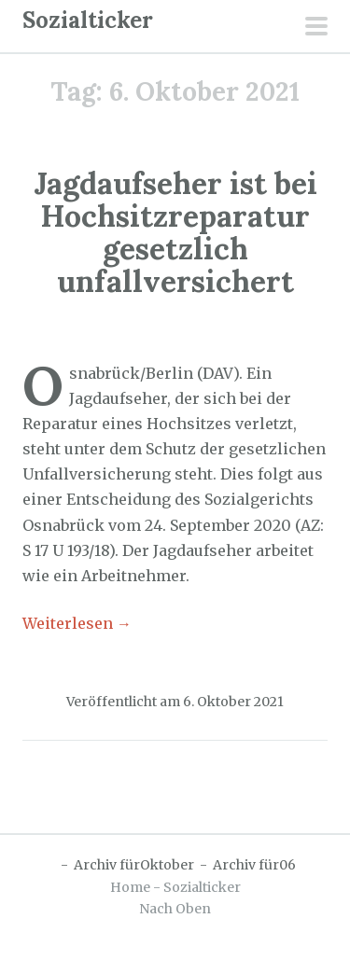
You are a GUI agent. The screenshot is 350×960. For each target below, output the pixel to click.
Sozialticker (87, 20)
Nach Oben (175, 908)
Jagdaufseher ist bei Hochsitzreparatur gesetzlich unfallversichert (175, 232)
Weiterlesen (77, 623)
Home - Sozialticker (175, 887)
